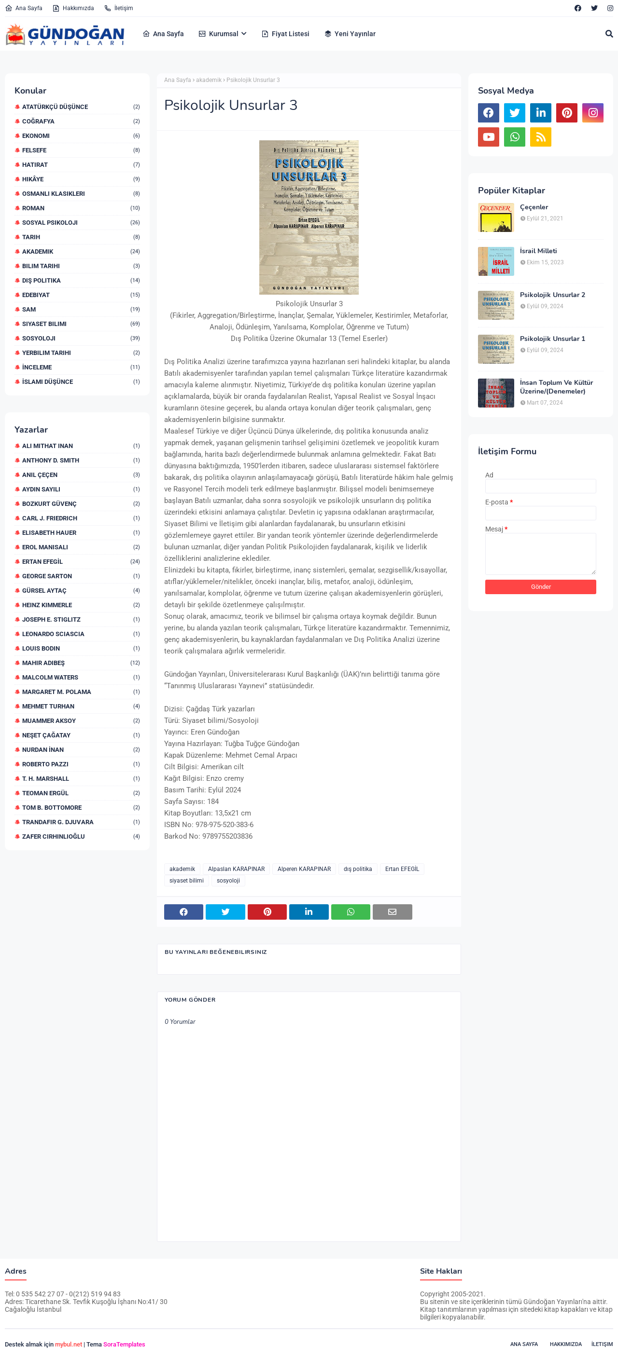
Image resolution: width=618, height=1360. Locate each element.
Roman (81, 208)
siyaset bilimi (81, 323)
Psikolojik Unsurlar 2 (552, 295)
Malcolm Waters (81, 677)
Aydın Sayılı (81, 489)
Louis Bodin (81, 648)
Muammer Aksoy (81, 720)
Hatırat (81, 164)
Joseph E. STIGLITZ (81, 619)
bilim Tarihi (81, 266)
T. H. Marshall (81, 778)
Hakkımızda (73, 8)
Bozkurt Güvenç (81, 503)
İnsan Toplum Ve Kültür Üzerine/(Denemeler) (556, 387)
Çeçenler (534, 207)
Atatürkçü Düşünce (81, 106)
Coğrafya (81, 121)
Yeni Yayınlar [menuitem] (350, 34)
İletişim (118, 8)
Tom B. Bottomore (81, 807)
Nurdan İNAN (81, 749)
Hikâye (81, 179)
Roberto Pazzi (81, 764)
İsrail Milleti (538, 251)
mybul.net (68, 1344)
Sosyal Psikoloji (81, 222)
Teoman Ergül (81, 793)
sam (81, 309)
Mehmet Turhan (81, 706)
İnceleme (81, 367)
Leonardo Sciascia (81, 634)
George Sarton (81, 576)
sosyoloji (81, 338)
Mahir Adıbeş (81, 662)
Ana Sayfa (23, 8)
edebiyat (81, 295)
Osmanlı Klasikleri (81, 193)
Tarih (81, 237)
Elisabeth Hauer (81, 532)
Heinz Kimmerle (81, 605)
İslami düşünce (81, 381)
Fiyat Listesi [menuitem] (285, 34)
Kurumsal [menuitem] (218, 34)
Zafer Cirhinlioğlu (81, 836)
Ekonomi (81, 135)
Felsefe (81, 150)
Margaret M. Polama (81, 691)
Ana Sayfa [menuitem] (163, 34)
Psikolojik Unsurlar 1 (552, 339)
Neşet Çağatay (81, 735)
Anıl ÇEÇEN (81, 474)
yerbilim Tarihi (81, 352)
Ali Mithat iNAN (81, 445)
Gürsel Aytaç (81, 590)
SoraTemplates (124, 1344)
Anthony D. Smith (81, 460)
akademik (81, 251)
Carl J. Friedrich (81, 518)
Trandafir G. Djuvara (81, 822)
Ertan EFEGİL (81, 561)
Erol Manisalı (81, 547)
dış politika (81, 280)
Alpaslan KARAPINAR (236, 869)
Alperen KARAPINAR (304, 869)
